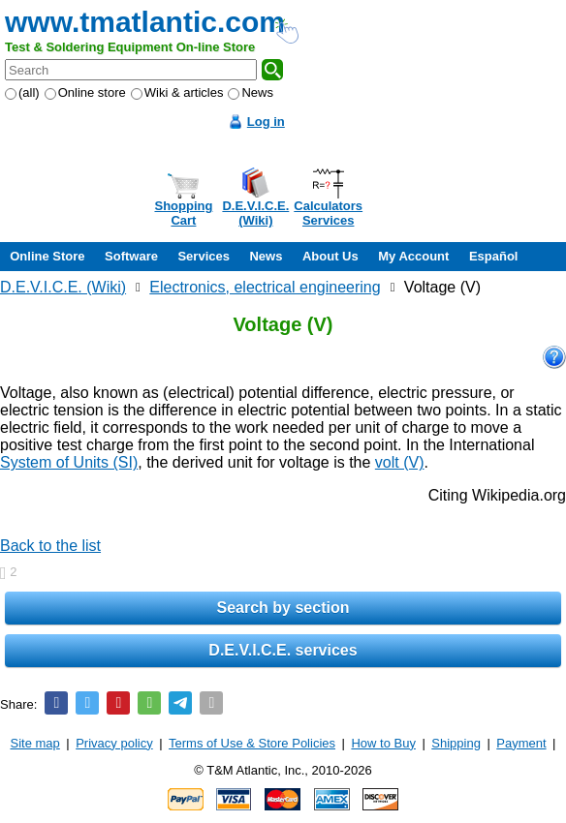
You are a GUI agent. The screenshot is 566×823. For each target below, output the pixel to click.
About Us (330, 256)
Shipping (456, 743)
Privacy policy (114, 743)
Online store (85, 92)
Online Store (47, 256)
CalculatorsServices (328, 213)
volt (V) (399, 462)
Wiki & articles (177, 92)
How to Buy (383, 743)
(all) (22, 92)
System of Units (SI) (69, 462)
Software (131, 256)
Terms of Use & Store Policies (252, 743)
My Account (413, 256)
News (250, 92)
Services (203, 256)
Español (494, 256)
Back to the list (50, 545)
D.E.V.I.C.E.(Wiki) (255, 213)
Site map (35, 743)
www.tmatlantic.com (145, 22)
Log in (266, 121)
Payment (521, 743)
